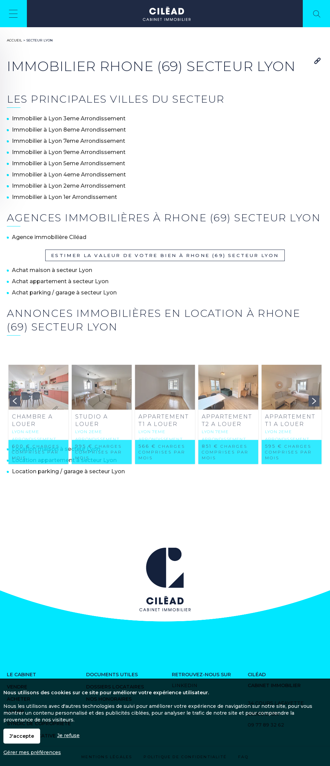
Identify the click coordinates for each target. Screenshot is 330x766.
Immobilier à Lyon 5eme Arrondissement (68, 163)
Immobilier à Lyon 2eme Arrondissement (69, 186)
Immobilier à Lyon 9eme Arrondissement (69, 152)
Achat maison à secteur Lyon (52, 270)
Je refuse (68, 735)
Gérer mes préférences (32, 752)
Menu (13, 13)
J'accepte (22, 736)
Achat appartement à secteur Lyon (60, 281)
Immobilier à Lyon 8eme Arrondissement (69, 129)
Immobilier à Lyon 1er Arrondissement (64, 197)
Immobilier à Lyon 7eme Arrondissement (68, 141)
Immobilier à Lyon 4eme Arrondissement (69, 174)
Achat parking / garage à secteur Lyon (64, 292)
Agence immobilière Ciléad (49, 237)
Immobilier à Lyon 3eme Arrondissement (69, 118)
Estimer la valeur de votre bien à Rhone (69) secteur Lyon (165, 255)
